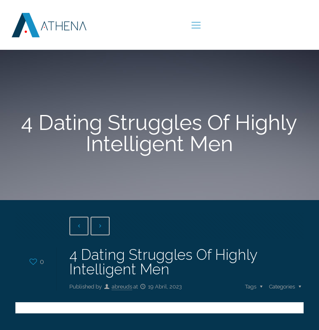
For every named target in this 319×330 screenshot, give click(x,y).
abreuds (122, 287)
